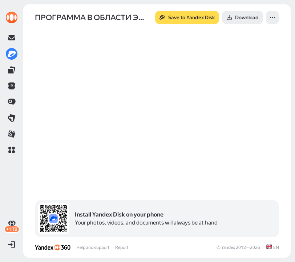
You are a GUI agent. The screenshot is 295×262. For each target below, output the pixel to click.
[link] (11, 17)
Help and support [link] (92, 247)
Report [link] (121, 247)
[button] (11, 150)
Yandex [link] (228, 247)
